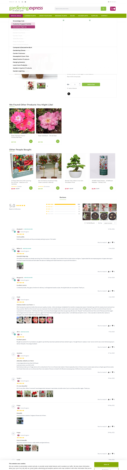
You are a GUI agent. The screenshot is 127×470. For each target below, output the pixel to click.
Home (10, 20)
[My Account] (112, 2)
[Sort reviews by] (110, 223)
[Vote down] (112, 242)
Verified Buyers (90, 223)
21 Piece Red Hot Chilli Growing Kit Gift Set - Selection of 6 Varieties (21, 182)
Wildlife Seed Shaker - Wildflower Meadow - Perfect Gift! (102, 181)
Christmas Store (18, 20)
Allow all (106, 456)
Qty (68, 84)
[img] (74, 35)
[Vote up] (108, 242)
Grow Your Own (45, 15)
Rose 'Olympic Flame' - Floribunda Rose (18, 136)
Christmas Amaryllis (30, 20)
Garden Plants (30, 15)
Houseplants (83, 15)
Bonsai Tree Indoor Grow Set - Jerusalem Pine (74, 181)
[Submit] (103, 9)
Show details (13, 466)
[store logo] (26, 9)
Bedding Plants (61, 15)
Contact (104, 15)
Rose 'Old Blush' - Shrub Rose (47, 135)
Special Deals (16, 15)
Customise (106, 462)
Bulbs (72, 15)
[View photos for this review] (20, 265)
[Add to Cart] (31, 141)
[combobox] (80, 9)
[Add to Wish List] (72, 88)
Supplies (94, 15)
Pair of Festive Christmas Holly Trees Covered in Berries (47, 181)
